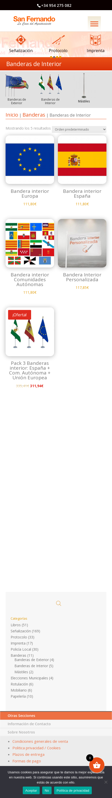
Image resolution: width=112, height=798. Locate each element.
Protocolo (19, 637)
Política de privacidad (73, 790)
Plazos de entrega (28, 754)
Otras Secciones (22, 723)
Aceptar (31, 790)
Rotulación (19, 684)
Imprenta (18, 643)
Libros (16, 624)
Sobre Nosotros (21, 736)
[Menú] (94, 23)
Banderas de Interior (31, 665)
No (47, 790)
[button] (51, 56)
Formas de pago (26, 760)
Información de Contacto (30, 729)
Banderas (34, 114)
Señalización (21, 631)
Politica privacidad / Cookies (37, 749)
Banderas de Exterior (31, 659)
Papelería (18, 696)
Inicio (12, 114)
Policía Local (21, 649)
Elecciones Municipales (29, 678)
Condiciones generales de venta (40, 744)
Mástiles (21, 671)
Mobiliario (19, 690)
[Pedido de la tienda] (77, 148)
